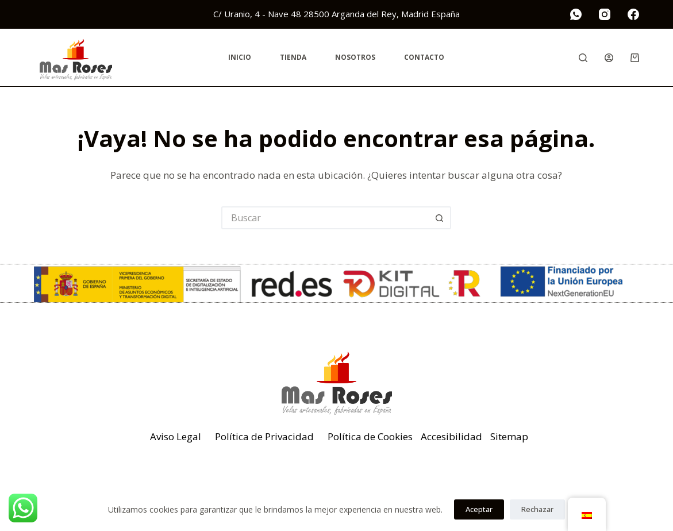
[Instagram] (604, 14)
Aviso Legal (175, 436)
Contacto (424, 57)
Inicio (239, 57)
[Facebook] (633, 14)
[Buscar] (583, 57)
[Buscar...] (324, 217)
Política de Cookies (370, 436)
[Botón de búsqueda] (439, 217)
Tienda (293, 57)
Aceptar (479, 509)
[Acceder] (609, 57)
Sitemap (509, 436)
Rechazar (537, 509)
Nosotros (355, 57)
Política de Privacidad (264, 436)
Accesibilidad (451, 436)
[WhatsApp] (576, 14)
